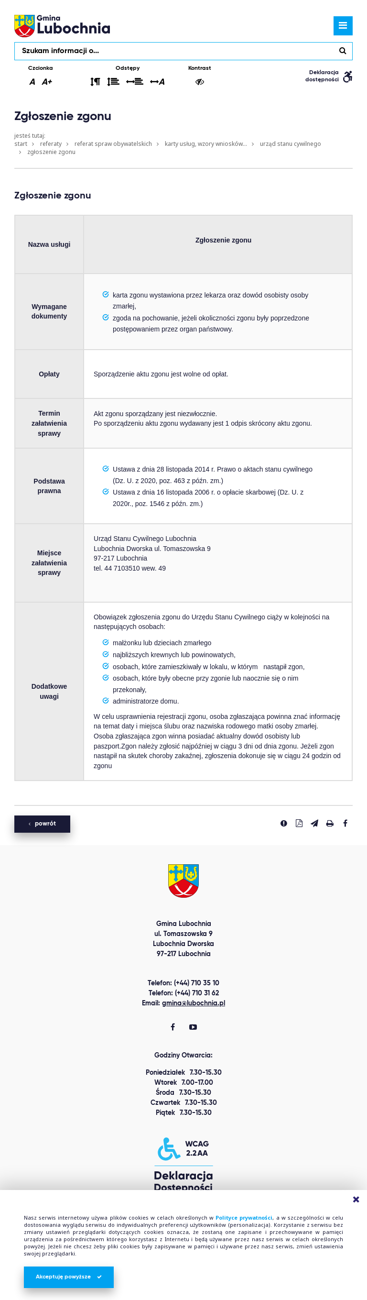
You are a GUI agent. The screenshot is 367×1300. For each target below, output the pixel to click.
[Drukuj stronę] (329, 823)
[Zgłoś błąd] (283, 823)
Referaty (51, 144)
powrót (42, 824)
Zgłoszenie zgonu (51, 152)
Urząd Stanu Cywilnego (290, 144)
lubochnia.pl (62, 25)
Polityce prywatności (244, 1217)
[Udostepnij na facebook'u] (345, 823)
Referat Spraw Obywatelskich (113, 144)
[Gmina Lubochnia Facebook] (172, 1027)
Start (20, 144)
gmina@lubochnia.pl (193, 1003)
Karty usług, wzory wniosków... (206, 144)
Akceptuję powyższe (69, 1277)
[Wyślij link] (314, 823)
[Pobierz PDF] (299, 823)
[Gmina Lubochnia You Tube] (193, 1027)
